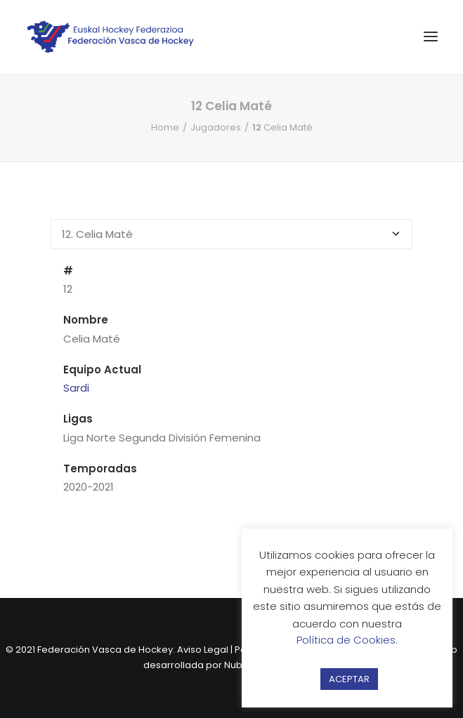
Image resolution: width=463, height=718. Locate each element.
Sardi (76, 387)
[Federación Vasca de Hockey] (111, 36)
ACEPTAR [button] (349, 679)
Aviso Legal (202, 649)
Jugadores (215, 127)
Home (165, 127)
